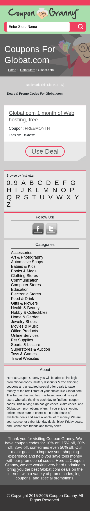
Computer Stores (26, 285)
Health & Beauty (25, 308)
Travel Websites (25, 358)
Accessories (21, 252)
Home (12, 70)
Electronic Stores (26, 294)
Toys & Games (24, 354)
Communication (24, 280)
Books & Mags (23, 271)
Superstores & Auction (30, 349)
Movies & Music (25, 326)
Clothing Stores (24, 275)
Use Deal (44, 151)
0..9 (12, 182)
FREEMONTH (37, 128)
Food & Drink (22, 298)
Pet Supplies (22, 340)
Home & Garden (25, 317)
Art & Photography (27, 257)
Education (20, 289)
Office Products (24, 331)
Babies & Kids (23, 266)
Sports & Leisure (25, 344)
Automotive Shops (27, 262)
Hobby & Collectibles (29, 312)
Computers (27, 70)
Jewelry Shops (24, 321)
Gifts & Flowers (24, 303)
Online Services (25, 335)
